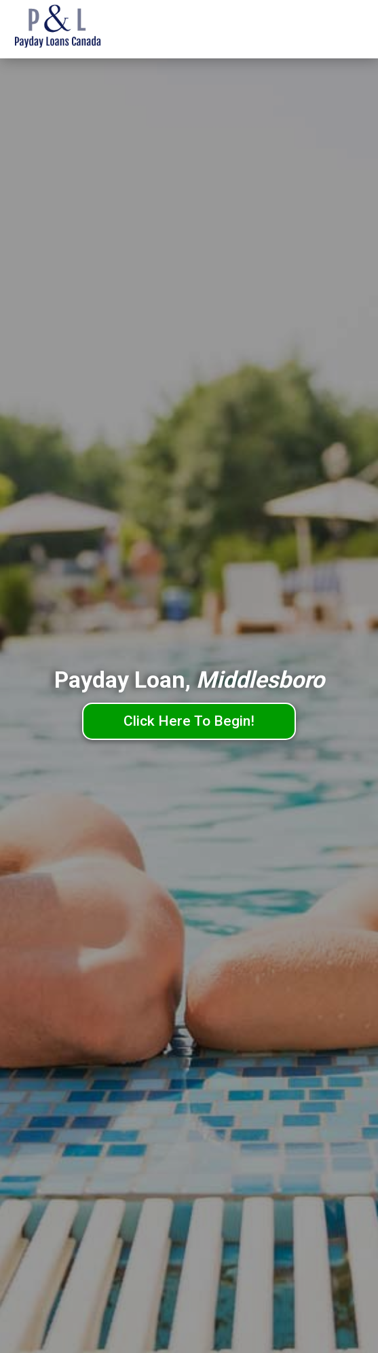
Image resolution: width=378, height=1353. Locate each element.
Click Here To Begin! (189, 721)
